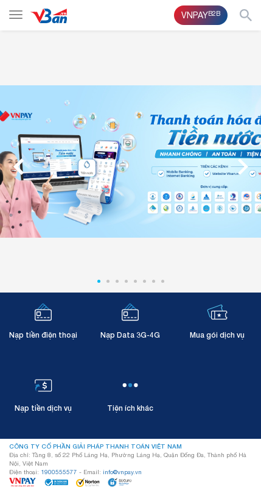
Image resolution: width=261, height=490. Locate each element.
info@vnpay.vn (122, 471)
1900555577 (59, 471)
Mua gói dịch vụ (217, 320)
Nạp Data (130, 320)
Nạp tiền (43, 320)
